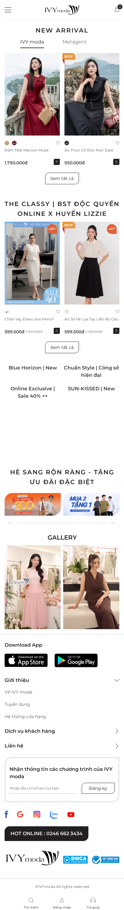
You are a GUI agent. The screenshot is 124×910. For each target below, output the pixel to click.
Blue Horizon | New (33, 368)
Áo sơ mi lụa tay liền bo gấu (91, 319)
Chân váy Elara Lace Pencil (29, 319)
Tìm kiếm (31, 907)
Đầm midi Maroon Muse (26, 150)
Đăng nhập (62, 907)
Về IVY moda (18, 692)
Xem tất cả (62, 178)
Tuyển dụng (17, 704)
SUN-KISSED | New (91, 389)
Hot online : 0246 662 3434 (46, 833)
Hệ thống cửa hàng (25, 716)
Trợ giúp (93, 907)
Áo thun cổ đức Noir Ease (88, 150)
